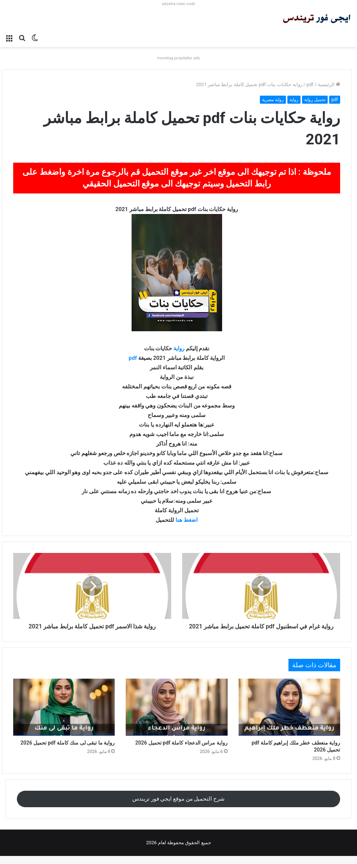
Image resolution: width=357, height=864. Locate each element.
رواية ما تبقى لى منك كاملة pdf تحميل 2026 (68, 751)
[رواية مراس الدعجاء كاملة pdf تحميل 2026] (176, 715)
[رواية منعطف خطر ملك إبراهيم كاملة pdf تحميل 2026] (289, 715)
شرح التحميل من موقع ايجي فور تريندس (178, 807)
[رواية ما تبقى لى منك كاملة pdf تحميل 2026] (64, 715)
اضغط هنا (187, 520)
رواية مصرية (273, 99)
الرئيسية (329, 84)
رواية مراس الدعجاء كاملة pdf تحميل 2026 (181, 751)
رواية (294, 99)
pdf (309, 84)
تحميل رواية (314, 99)
